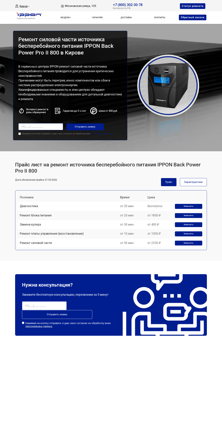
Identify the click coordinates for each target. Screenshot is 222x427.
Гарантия (97, 17)
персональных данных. (102, 133)
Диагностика (30, 209)
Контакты (159, 17)
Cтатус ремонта (192, 6)
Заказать (187, 209)
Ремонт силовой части (37, 257)
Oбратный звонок (192, 17)
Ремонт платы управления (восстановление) (53, 245)
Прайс (168, 181)
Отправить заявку (80, 126)
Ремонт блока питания (37, 221)
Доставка (126, 17)
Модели (65, 17)
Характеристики (193, 181)
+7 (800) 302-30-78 (127, 4)
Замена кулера (31, 233)
